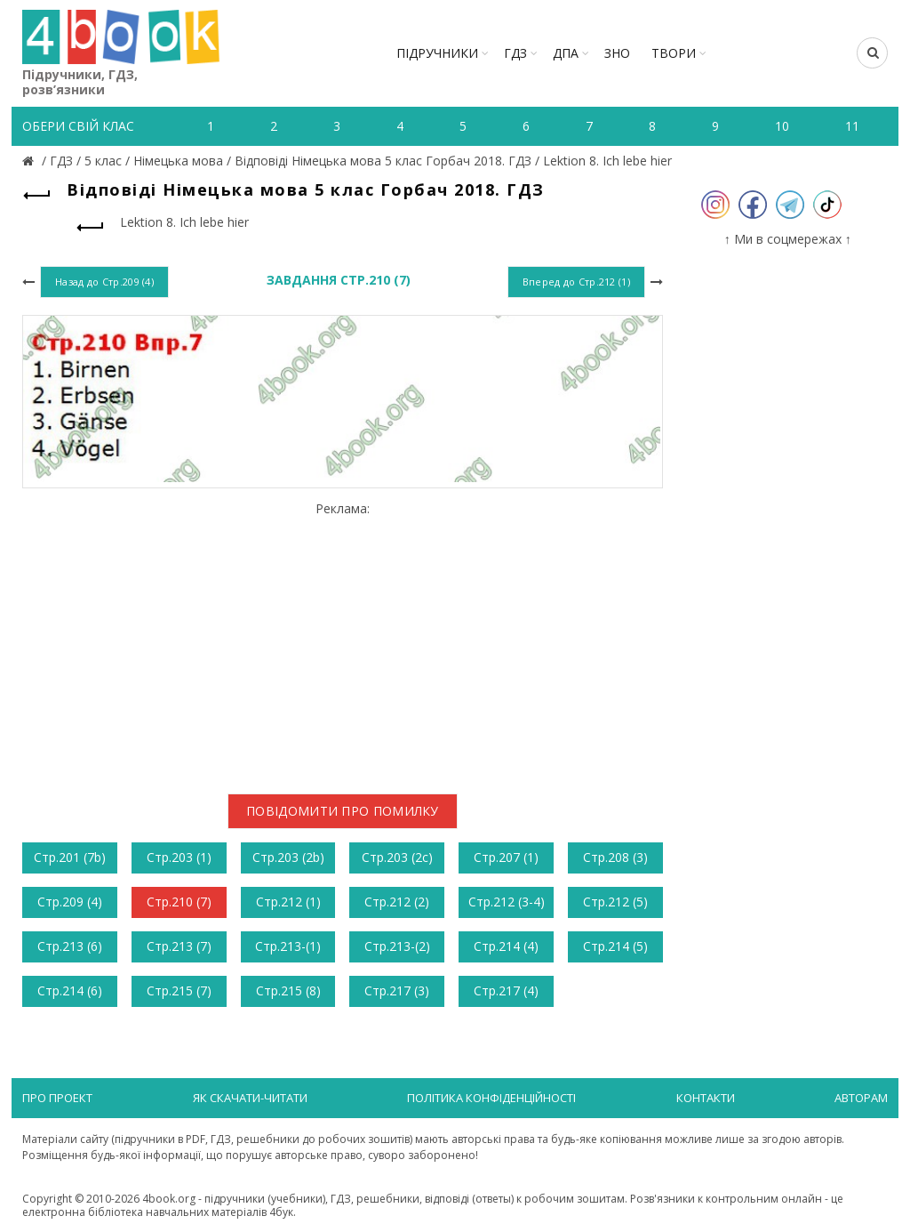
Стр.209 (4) (69, 901)
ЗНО (617, 52)
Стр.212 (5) (615, 901)
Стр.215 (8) (288, 990)
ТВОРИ (673, 52)
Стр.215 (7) (179, 990)
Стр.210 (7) (179, 901)
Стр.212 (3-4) (506, 901)
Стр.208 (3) (615, 857)
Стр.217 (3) (396, 990)
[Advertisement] (342, 641)
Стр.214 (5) (615, 946)
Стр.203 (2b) (288, 857)
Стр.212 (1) (288, 901)
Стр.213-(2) (397, 946)
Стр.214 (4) (506, 946)
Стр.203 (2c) (397, 857)
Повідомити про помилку (342, 810)
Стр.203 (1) (179, 857)
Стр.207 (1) (506, 857)
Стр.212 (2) (396, 901)
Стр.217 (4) (506, 990)
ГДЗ (515, 52)
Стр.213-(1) (288, 946)
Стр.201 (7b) (70, 857)
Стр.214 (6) (69, 990)
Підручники (437, 52)
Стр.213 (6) (69, 946)
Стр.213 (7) (179, 946)
